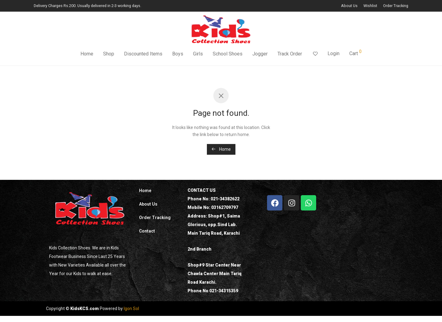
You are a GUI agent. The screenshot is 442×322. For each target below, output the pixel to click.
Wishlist (370, 6)
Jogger (260, 54)
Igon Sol (131, 308)
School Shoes (227, 54)
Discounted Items (143, 54)
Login (333, 54)
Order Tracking (395, 6)
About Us (349, 6)
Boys (177, 54)
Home (86, 54)
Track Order (289, 54)
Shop (108, 54)
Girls (198, 54)
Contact (147, 231)
